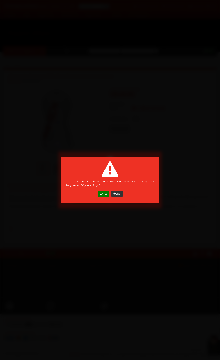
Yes (103, 193)
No (116, 193)
